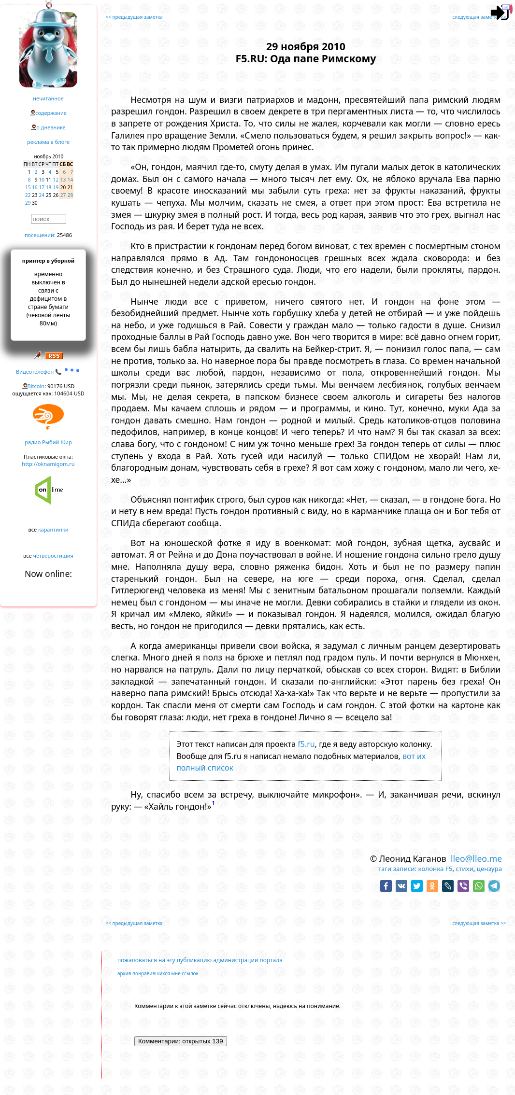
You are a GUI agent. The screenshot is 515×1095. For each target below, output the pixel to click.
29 (27, 202)
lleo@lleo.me (476, 858)
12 (55, 179)
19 (55, 187)
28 (70, 195)
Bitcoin (36, 386)
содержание (51, 112)
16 (34, 187)
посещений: (40, 235)
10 (41, 179)
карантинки (53, 529)
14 (70, 179)
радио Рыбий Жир (48, 442)
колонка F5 (435, 868)
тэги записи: (397, 868)
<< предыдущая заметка (133, 17)
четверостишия (53, 555)
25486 (64, 235)
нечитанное (48, 98)
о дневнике (50, 127)
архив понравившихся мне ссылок (158, 973)
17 (41, 187)
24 (41, 195)
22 (27, 195)
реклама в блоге (48, 141)
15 (27, 187)
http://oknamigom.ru (48, 463)
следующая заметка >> (479, 17)
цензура (489, 868)
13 (63, 179)
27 (63, 195)
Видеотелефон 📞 (48, 371)
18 (48, 187)
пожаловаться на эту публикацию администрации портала (200, 960)
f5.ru (306, 744)
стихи (464, 868)
